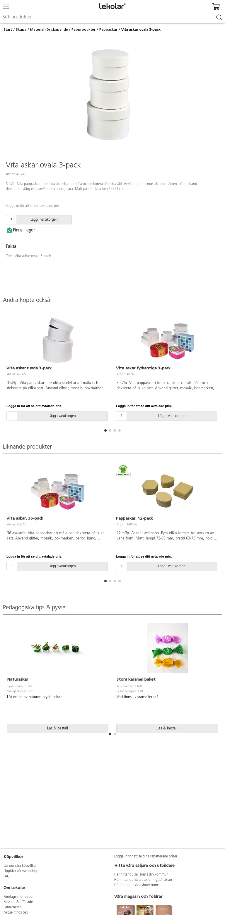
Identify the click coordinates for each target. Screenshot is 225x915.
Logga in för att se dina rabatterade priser (145, 856)
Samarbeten (13, 907)
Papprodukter (83, 29)
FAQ (7, 876)
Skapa (21, 29)
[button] (105, 430)
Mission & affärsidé (18, 902)
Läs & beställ (57, 728)
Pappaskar (108, 29)
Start (8, 29)
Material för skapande (49, 29)
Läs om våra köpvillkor (20, 866)
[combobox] (112, 17)
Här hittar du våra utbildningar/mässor (143, 880)
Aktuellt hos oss (16, 912)
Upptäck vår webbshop (21, 871)
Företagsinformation (19, 897)
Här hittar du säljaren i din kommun (141, 874)
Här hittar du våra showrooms (136, 885)
